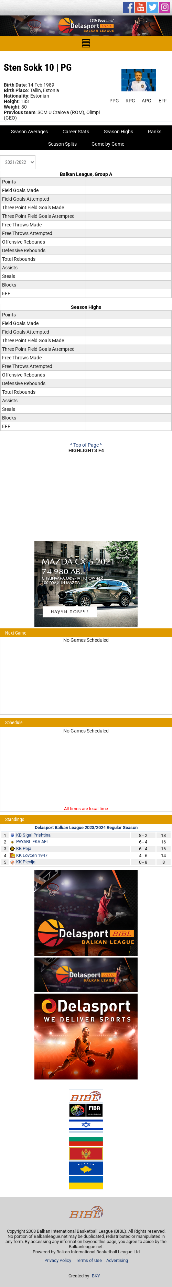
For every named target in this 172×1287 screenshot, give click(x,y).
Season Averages (29, 131)
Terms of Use (89, 1260)
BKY (96, 1275)
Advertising (117, 1260)
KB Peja (23, 848)
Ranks (154, 131)
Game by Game (108, 144)
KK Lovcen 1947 (31, 855)
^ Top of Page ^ (86, 445)
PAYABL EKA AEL (32, 841)
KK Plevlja (25, 861)
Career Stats (76, 131)
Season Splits (62, 144)
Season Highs (118, 131)
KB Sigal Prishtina (33, 835)
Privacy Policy (57, 1260)
